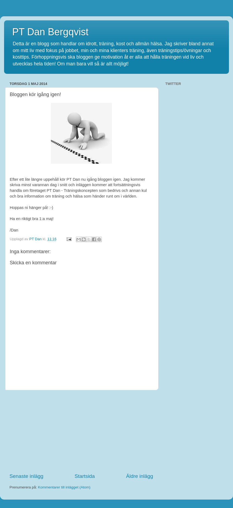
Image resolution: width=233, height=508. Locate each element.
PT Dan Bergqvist (50, 31)
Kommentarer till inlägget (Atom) (64, 487)
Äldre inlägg (139, 476)
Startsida (85, 476)
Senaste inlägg (26, 476)
